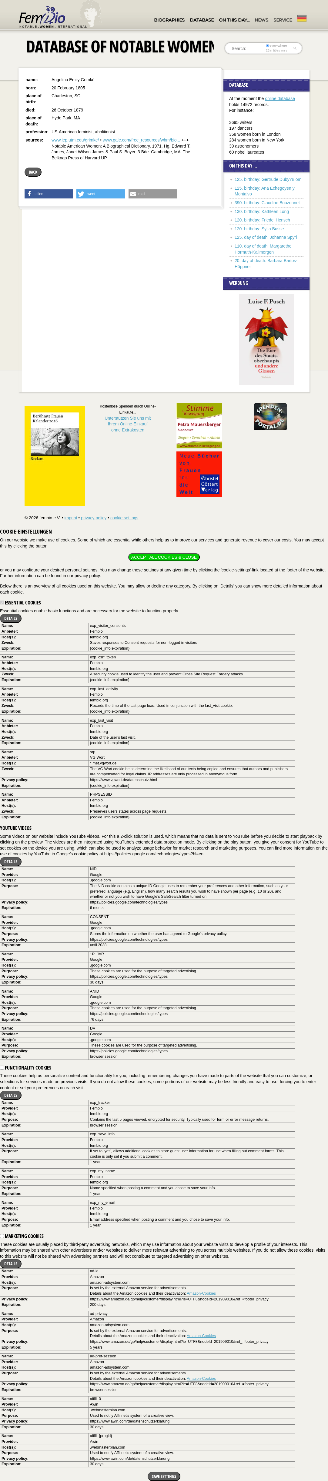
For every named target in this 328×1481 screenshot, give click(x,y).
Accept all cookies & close (164, 557)
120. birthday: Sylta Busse (259, 228)
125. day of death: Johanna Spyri (266, 237)
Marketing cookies (22, 1236)
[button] (49, 193)
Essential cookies (20, 602)
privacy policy (93, 517)
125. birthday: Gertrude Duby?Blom (268, 179)
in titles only (276, 50)
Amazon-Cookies (201, 1293)
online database (280, 98)
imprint (70, 517)
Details (10, 618)
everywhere (276, 45)
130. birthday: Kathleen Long (262, 211)
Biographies (169, 20)
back (33, 172)
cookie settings (124, 517)
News (261, 20)
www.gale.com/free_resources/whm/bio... (141, 140)
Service (282, 20)
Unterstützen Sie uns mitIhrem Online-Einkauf (128, 424)
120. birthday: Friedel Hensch (262, 220)
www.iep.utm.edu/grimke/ (75, 140)
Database (202, 20)
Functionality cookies (25, 1067)
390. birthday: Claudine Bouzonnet (267, 202)
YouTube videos (16, 828)
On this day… (234, 20)
